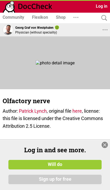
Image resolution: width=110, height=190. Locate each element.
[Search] (102, 18)
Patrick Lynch (33, 111)
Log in (101, 6)
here (77, 111)
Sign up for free (55, 179)
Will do (55, 164)
